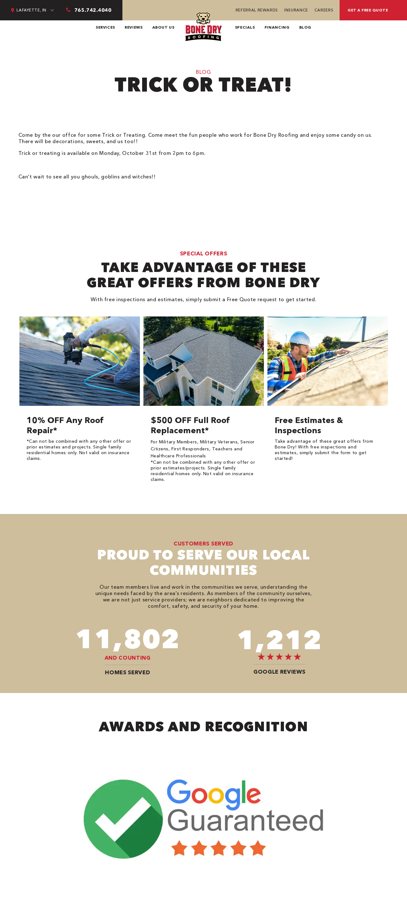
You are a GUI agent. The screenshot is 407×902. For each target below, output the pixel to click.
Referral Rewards (257, 10)
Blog (305, 27)
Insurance (296, 10)
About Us (163, 27)
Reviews (133, 27)
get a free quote (368, 10)
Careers (323, 10)
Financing (277, 27)
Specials (245, 27)
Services (105, 27)
